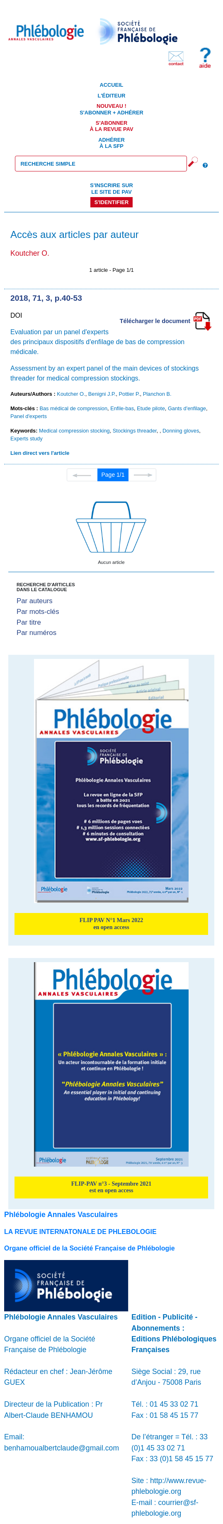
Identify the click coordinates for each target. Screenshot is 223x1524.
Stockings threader (135, 431)
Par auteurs (35, 601)
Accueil (112, 85)
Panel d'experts (28, 416)
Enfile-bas (122, 408)
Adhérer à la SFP (111, 143)
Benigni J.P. (102, 394)
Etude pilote (151, 408)
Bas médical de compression (73, 408)
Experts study (26, 438)
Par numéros (36, 633)
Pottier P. (129, 394)
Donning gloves (180, 431)
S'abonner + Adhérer (111, 109)
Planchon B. (157, 394)
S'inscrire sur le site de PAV (111, 188)
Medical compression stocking (74, 431)
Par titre (29, 622)
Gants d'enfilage (187, 408)
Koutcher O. (71, 394)
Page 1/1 (112, 474)
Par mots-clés (38, 612)
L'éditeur (111, 96)
